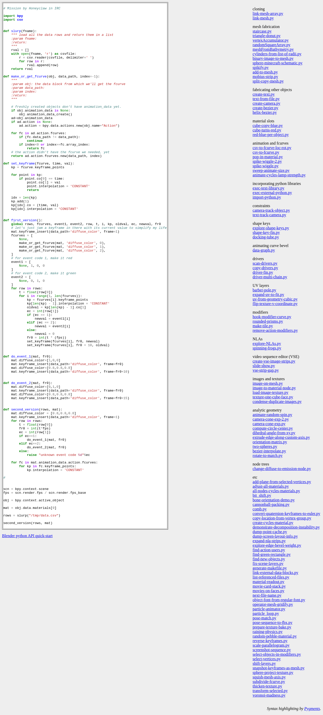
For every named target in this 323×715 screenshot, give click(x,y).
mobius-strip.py (265, 76)
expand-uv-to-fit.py (268, 294)
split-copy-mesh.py (268, 81)
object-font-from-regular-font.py (279, 600)
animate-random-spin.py (272, 414)
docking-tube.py (266, 237)
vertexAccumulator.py (271, 40)
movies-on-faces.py (268, 591)
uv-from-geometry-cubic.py (275, 299)
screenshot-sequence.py (272, 650)
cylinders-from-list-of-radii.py (277, 54)
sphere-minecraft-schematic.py (278, 63)
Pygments (312, 708)
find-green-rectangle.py (272, 554)
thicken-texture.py (267, 686)
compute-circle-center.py (273, 428)
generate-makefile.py (270, 568)
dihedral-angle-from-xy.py (274, 433)
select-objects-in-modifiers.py (277, 654)
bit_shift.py (262, 495)
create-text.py (264, 94)
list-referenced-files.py (271, 577)
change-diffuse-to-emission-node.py (282, 468)
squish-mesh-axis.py (269, 677)
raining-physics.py (268, 631)
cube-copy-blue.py (268, 125)
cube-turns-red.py (267, 130)
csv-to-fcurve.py (266, 152)
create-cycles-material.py (273, 522)
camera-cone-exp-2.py (271, 419)
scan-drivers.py (265, 263)
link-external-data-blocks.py (275, 572)
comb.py (260, 509)
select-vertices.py (267, 659)
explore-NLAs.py (267, 343)
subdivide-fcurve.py (269, 681)
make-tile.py (263, 326)
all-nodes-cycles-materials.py (276, 491)
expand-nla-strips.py (269, 541)
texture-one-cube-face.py (273, 397)
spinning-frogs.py (267, 348)
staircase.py (262, 31)
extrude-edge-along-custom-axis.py (281, 437)
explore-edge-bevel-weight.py (277, 545)
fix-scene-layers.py (268, 563)
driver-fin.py (263, 272)
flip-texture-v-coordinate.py (275, 303)
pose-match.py (264, 618)
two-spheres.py (265, 446)
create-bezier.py (265, 108)
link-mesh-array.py (268, 13)
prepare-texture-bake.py (272, 627)
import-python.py (267, 197)
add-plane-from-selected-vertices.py (282, 482)
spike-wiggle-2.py (267, 161)
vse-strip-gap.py (266, 370)
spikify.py (260, 67)
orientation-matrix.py (270, 442)
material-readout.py (268, 582)
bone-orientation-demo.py (274, 500)
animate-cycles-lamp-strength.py (279, 175)
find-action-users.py (269, 550)
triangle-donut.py (267, 36)
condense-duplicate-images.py (277, 401)
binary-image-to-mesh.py (273, 58)
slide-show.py (264, 366)
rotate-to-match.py (268, 455)
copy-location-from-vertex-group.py (282, 518)
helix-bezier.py (265, 112)
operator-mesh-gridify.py (273, 604)
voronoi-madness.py (269, 695)
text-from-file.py (266, 99)
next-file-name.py (267, 595)
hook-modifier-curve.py (272, 317)
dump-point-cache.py (270, 532)
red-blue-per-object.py (271, 134)
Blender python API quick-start (27, 639)
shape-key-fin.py (266, 232)
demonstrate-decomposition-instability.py (286, 527)
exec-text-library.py (268, 188)
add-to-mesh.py (265, 72)
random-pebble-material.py (275, 636)
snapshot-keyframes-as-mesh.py (279, 668)
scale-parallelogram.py (271, 645)
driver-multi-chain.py (270, 277)
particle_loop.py (266, 613)
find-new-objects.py (269, 559)
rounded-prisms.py (268, 321)
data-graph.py (264, 250)
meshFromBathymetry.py (273, 49)
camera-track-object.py (271, 210)
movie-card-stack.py (269, 586)
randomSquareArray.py (271, 45)
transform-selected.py (270, 691)
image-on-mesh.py (268, 383)
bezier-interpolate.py (269, 451)
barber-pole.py (264, 290)
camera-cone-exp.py (269, 424)
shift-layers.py (264, 663)
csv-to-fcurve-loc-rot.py (272, 148)
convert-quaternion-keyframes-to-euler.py (286, 513)
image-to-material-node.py (274, 388)
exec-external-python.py (272, 192)
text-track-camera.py (269, 215)
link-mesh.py (263, 18)
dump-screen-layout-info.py (275, 536)
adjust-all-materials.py (271, 486)
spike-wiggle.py (266, 166)
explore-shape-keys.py (271, 228)
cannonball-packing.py (271, 504)
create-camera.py (266, 103)
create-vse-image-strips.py (274, 361)
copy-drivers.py (265, 268)
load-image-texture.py (270, 392)
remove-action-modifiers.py (275, 330)
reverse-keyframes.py (270, 641)
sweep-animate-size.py (271, 170)
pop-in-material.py (268, 157)
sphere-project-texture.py (273, 672)
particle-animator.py (269, 609)
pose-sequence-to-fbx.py (272, 622)
